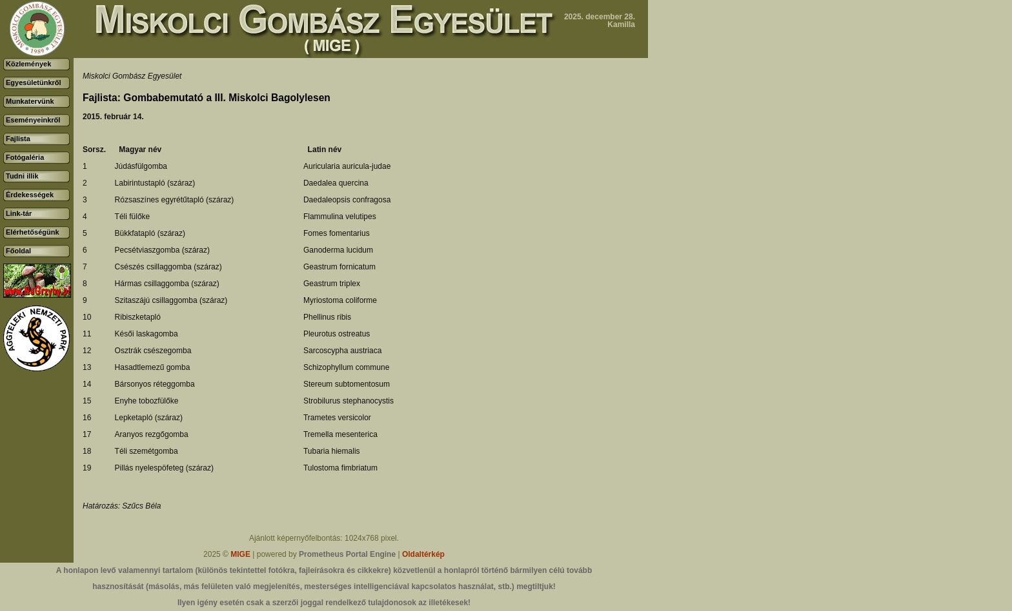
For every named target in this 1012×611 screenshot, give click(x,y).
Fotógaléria (25, 157)
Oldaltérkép (423, 554)
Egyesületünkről (33, 82)
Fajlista (18, 138)
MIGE (240, 554)
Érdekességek (30, 195)
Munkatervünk (30, 101)
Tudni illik (22, 176)
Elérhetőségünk (32, 232)
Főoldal (18, 251)
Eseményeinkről (33, 120)
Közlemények (28, 64)
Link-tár (19, 213)
